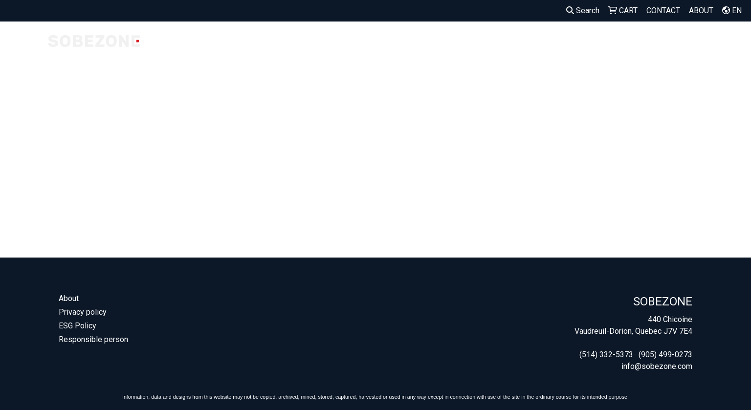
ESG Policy (77, 325)
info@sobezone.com (656, 366)
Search (582, 10)
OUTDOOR (641, 42)
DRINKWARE (585, 42)
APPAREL (494, 42)
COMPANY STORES (210, 48)
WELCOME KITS (394, 48)
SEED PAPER (443, 48)
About (69, 298)
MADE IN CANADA (272, 48)
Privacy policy (83, 312)
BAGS (537, 42)
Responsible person (93, 339)
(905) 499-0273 (665, 354)
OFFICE (688, 42)
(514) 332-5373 (606, 354)
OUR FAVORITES (339, 48)
